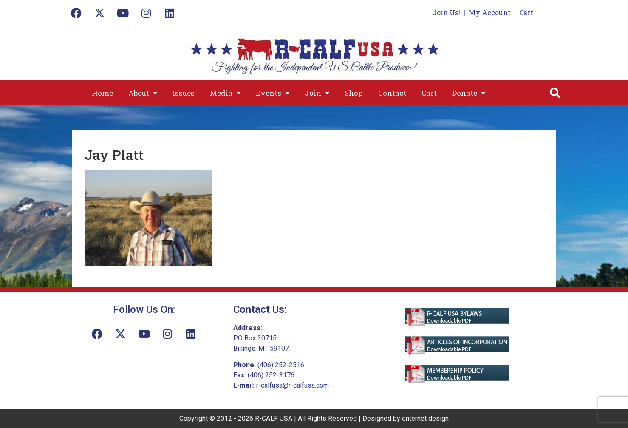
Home (102, 93)
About (142, 93)
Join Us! (446, 12)
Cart (526, 12)
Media (225, 93)
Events (272, 93)
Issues (184, 93)
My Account (490, 12)
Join (317, 93)
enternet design (425, 418)
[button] (143, 92)
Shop (354, 93)
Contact (392, 93)
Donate (468, 93)
